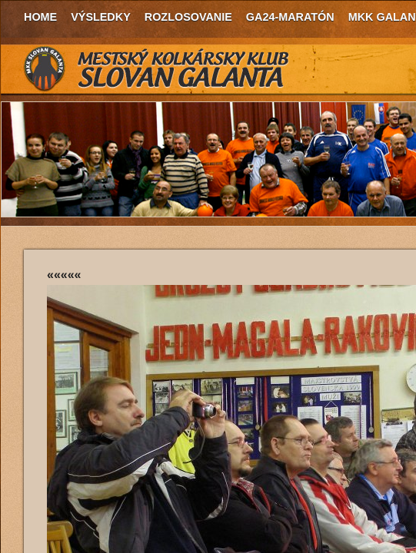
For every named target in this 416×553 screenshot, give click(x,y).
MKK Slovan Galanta (157, 69)
